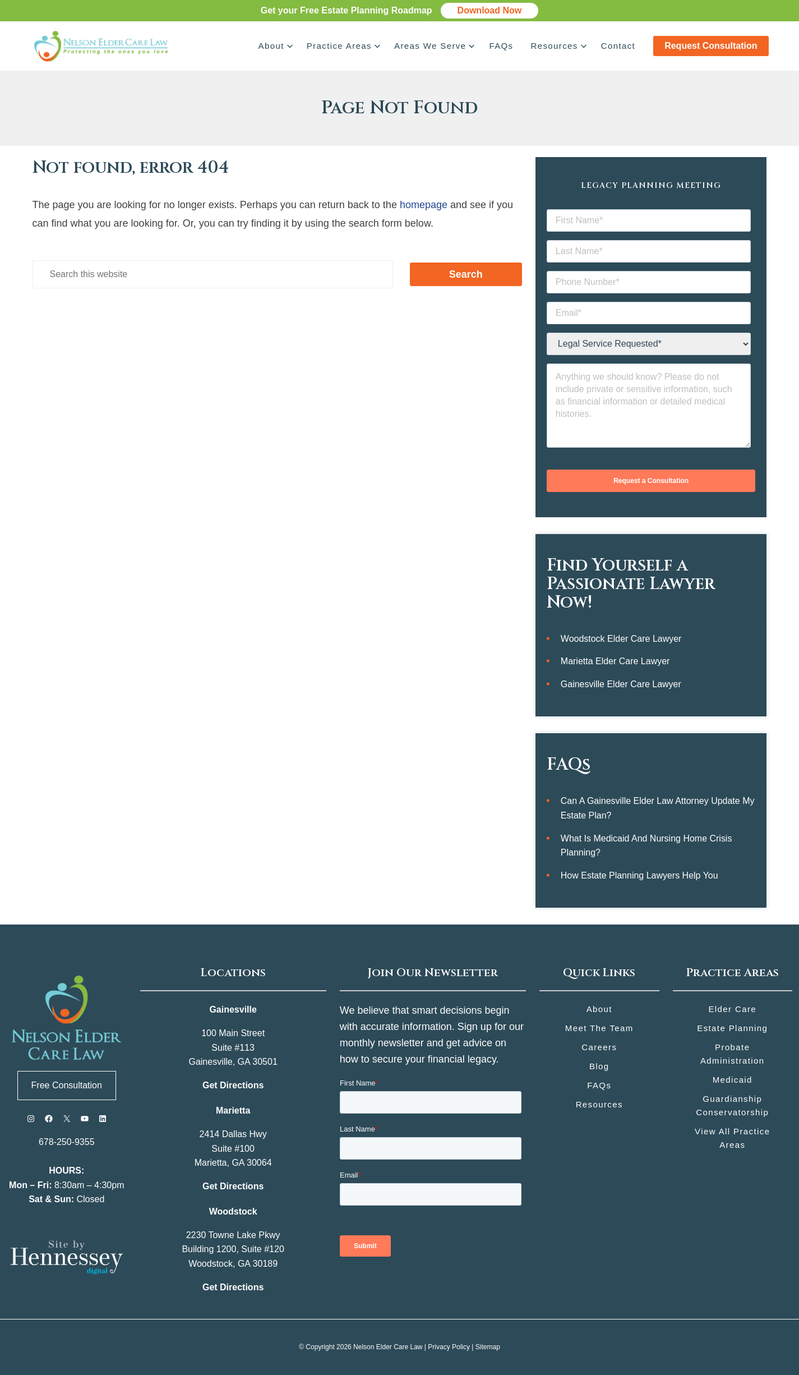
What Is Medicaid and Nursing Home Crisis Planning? (646, 846)
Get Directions (233, 1085)
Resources (554, 45)
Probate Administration (732, 1053)
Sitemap (487, 1347)
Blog (599, 1066)
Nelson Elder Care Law (387, 1347)
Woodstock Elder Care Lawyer (621, 638)
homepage (423, 204)
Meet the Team (599, 1028)
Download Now (490, 10)
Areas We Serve (430, 45)
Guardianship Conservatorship (732, 1105)
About (271, 45)
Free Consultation (66, 1085)
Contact (618, 45)
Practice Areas (338, 45)
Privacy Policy (449, 1347)
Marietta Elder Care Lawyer (615, 661)
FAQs (501, 45)
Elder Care (732, 1009)
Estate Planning (732, 1028)
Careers (599, 1047)
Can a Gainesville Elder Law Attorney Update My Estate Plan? (658, 808)
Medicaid (732, 1079)
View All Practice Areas (732, 1137)
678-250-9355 (67, 1142)
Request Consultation (710, 45)
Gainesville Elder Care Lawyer (621, 684)
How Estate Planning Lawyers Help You (639, 875)
